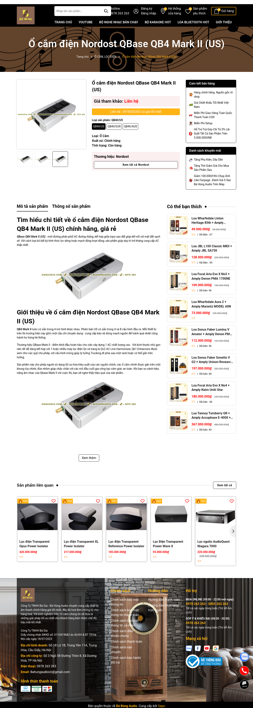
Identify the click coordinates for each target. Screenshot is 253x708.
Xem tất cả (224, 494)
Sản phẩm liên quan (35, 494)
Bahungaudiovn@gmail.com (50, 681)
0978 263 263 (46, 675)
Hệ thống (174, 20)
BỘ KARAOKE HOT (158, 31)
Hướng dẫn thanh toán (164, 609)
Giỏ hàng (227, 20)
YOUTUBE (86, 31)
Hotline (119, 20)
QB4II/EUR (114, 135)
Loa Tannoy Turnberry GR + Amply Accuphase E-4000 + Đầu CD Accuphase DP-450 (211, 424)
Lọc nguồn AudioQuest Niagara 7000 (213, 553)
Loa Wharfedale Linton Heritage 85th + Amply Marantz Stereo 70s (207, 229)
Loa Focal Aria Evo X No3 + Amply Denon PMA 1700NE (211, 285)
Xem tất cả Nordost (136, 173)
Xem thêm (89, 467)
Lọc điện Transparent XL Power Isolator (81, 553)
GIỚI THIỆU (224, 31)
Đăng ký (146, 18)
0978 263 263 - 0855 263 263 (207, 613)
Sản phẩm (200, 20)
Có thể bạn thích (184, 215)
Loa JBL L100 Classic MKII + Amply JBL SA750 (212, 257)
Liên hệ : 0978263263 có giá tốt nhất (135, 121)
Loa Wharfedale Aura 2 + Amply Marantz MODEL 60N (211, 313)
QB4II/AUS (130, 135)
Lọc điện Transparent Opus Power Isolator (34, 553)
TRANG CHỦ (63, 31)
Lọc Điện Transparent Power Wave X (168, 553)
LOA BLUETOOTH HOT (193, 31)
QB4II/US (98, 135)
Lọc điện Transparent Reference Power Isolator (126, 553)
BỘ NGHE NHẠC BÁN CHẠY (118, 31)
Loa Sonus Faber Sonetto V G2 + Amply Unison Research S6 (212, 369)
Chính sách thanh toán (126, 651)
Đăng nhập (148, 22)
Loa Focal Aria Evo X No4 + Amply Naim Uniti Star (210, 396)
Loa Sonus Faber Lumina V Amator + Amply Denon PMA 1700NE (212, 341)
